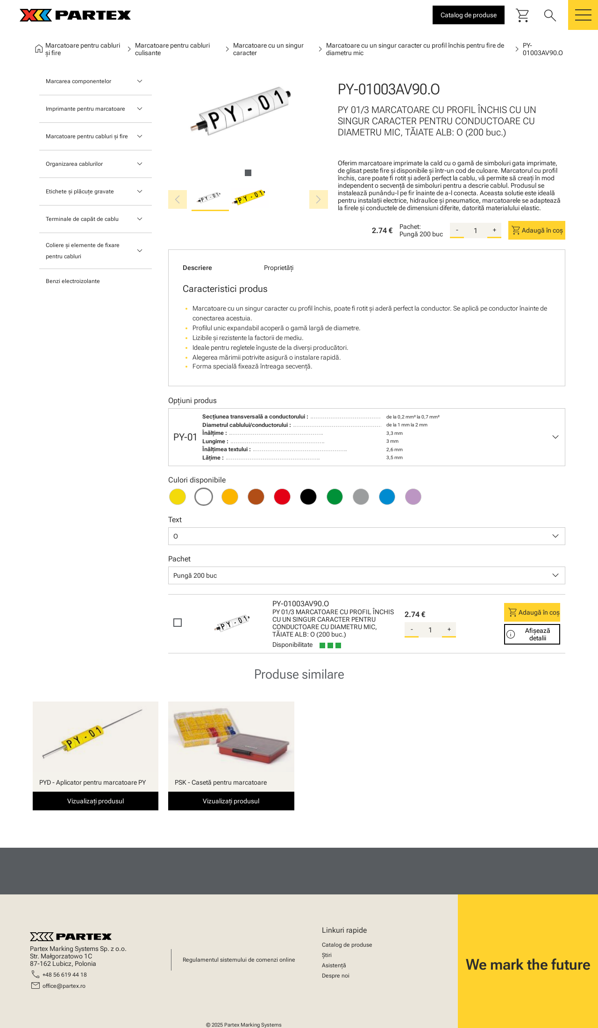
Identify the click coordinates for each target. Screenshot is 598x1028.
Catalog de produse (347, 945)
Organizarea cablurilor (74, 164)
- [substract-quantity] (457, 230)
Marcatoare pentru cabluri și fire (87, 136)
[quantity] (475, 231)
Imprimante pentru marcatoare (85, 109)
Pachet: (410, 226)
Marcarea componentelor (78, 81)
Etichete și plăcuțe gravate (80, 191)
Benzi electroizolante (73, 281)
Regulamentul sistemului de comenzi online (239, 960)
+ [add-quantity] (494, 230)
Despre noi (335, 975)
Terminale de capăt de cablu (82, 219)
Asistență (334, 965)
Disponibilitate (292, 644)
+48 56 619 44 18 (65, 974)
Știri (327, 955)
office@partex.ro (64, 986)
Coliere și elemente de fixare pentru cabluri (83, 251)
